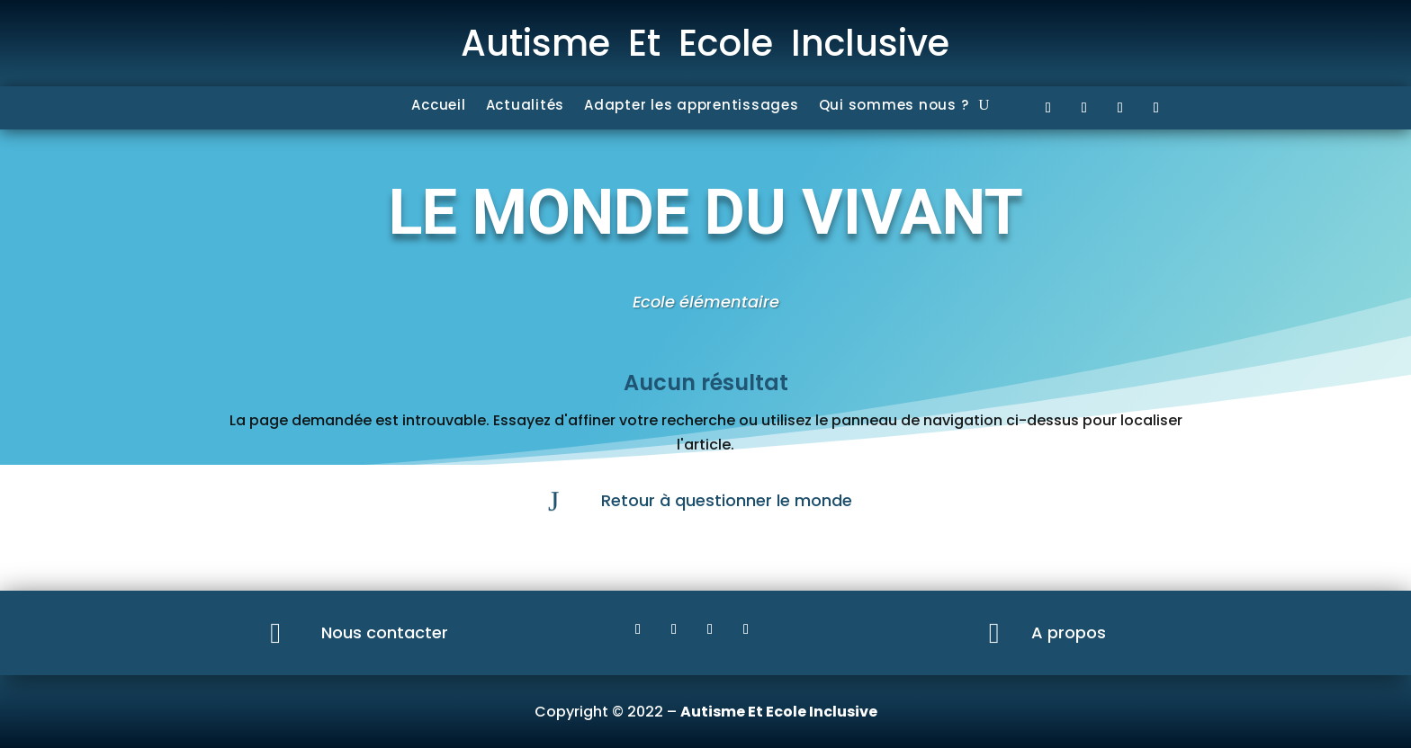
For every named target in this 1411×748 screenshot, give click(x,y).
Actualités (525, 106)
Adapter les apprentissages (691, 106)
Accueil (438, 106)
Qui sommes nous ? (894, 106)
